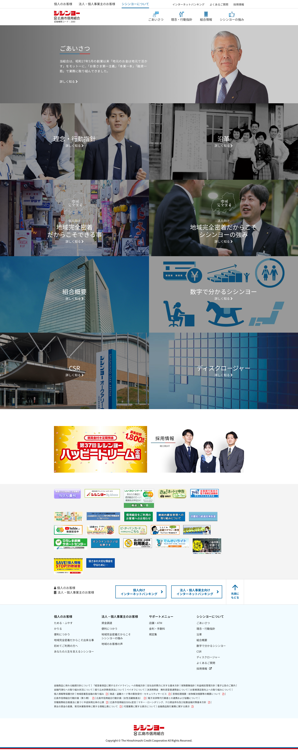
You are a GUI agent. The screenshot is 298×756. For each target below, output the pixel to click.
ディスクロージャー (208, 664)
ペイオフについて (136, 696)
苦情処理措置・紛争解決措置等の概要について (196, 701)
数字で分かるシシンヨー (211, 652)
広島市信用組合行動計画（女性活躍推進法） (119, 705)
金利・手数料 (157, 635)
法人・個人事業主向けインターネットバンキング (195, 599)
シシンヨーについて (135, 4)
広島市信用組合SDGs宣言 (123, 709)
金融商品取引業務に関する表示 (174, 713)
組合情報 (206, 19)
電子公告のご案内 (226, 692)
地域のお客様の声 (112, 651)
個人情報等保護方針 (64, 701)
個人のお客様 (63, 4)
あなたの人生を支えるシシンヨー (74, 658)
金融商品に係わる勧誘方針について (72, 692)
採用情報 (238, 4)
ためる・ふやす (63, 630)
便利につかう (62, 641)
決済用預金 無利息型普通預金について (167, 696)
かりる (58, 635)
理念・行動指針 (181, 19)
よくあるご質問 (219, 4)
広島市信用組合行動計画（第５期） (72, 705)
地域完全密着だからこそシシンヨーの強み (116, 643)
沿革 (199, 641)
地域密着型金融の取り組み (90, 701)
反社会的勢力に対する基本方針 (163, 692)
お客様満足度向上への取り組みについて (210, 696)
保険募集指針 (188, 692)
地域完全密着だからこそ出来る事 (74, 647)
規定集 (153, 641)
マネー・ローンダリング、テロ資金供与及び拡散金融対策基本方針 (172, 709)
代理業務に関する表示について (140, 713)
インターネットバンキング (188, 4)
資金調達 (106, 630)
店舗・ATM (155, 630)
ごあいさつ (155, 19)
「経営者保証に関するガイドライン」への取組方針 (119, 692)
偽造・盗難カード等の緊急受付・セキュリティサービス (138, 701)
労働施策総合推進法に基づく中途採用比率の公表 (79, 709)
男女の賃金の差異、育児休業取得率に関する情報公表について (86, 713)
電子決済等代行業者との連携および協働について (173, 705)
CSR (199, 658)
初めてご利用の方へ (66, 652)
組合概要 (202, 647)
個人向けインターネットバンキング (139, 599)
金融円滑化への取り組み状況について (73, 696)
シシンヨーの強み (232, 19)
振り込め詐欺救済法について (109, 696)
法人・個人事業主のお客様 (97, 4)
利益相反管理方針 (206, 692)
